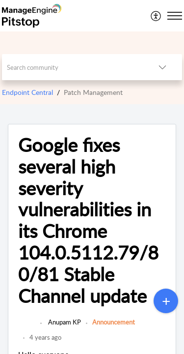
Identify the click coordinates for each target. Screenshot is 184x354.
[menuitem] (156, 15)
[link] (26, 327)
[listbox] (162, 67)
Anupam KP (64, 322)
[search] (72, 67)
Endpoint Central (27, 92)
